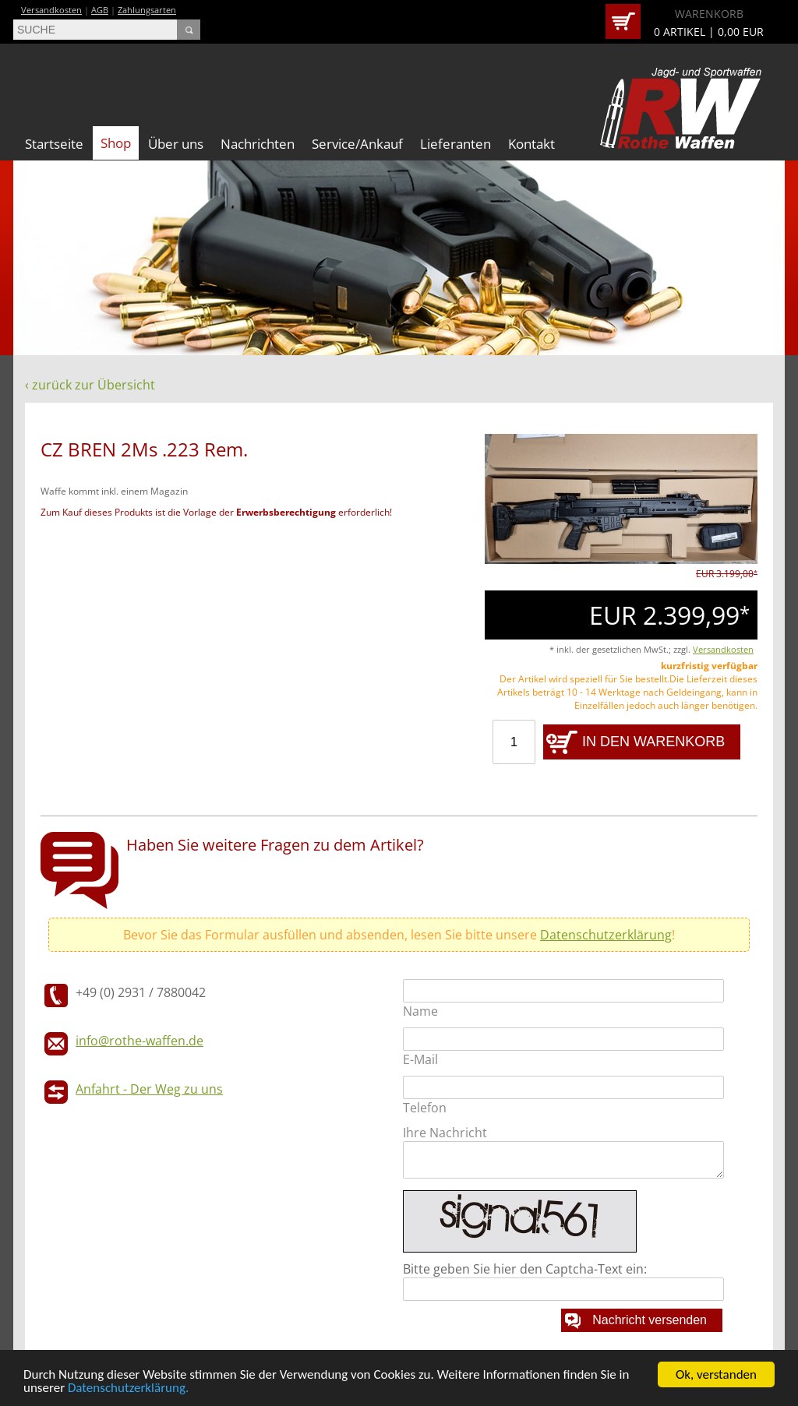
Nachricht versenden (649, 1320)
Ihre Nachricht (445, 1132)
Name (420, 1011)
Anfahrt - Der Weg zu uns (149, 1089)
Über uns (175, 144)
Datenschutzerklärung (606, 934)
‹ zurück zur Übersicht (90, 384)
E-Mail (420, 1059)
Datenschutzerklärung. (128, 1388)
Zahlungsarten (147, 10)
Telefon (425, 1107)
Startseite (54, 144)
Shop (116, 143)
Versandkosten (51, 10)
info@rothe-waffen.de (139, 1040)
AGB (99, 10)
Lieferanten (455, 144)
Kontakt (531, 144)
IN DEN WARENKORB (653, 741)
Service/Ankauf (357, 144)
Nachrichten (258, 144)
